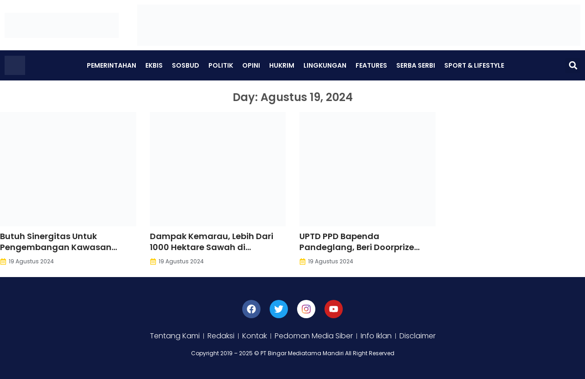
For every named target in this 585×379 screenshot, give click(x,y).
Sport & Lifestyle (474, 65)
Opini (251, 65)
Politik (220, 65)
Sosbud (185, 65)
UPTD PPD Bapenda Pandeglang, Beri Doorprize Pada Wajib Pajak (356, 247)
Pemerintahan (111, 65)
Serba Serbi (415, 65)
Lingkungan (324, 65)
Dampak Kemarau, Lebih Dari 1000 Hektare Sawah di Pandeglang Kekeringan (211, 247)
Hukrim (281, 65)
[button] (572, 65)
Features (371, 65)
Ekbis (154, 65)
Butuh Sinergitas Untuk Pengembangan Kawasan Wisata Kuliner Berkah (56, 247)
